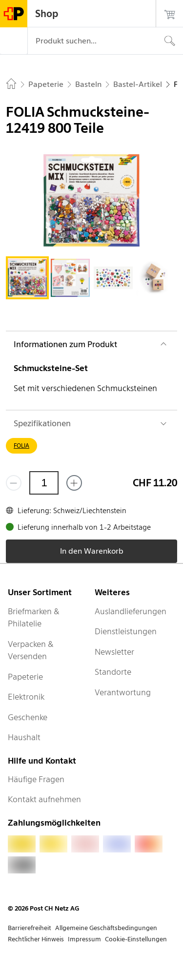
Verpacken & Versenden (31, 650)
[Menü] (13, 41)
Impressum (84, 939)
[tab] (27, 277)
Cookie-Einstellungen (136, 939)
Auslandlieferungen (130, 611)
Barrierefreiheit (29, 928)
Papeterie (25, 677)
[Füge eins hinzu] (74, 483)
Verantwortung (123, 692)
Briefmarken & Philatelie (34, 617)
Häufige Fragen (36, 779)
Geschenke (27, 717)
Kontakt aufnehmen (44, 799)
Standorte (113, 672)
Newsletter (114, 652)
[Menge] (44, 483)
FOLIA (21, 445)
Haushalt (24, 737)
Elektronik (26, 697)
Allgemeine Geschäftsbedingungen (106, 928)
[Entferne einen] (13, 483)
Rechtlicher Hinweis (36, 939)
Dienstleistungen (126, 631)
